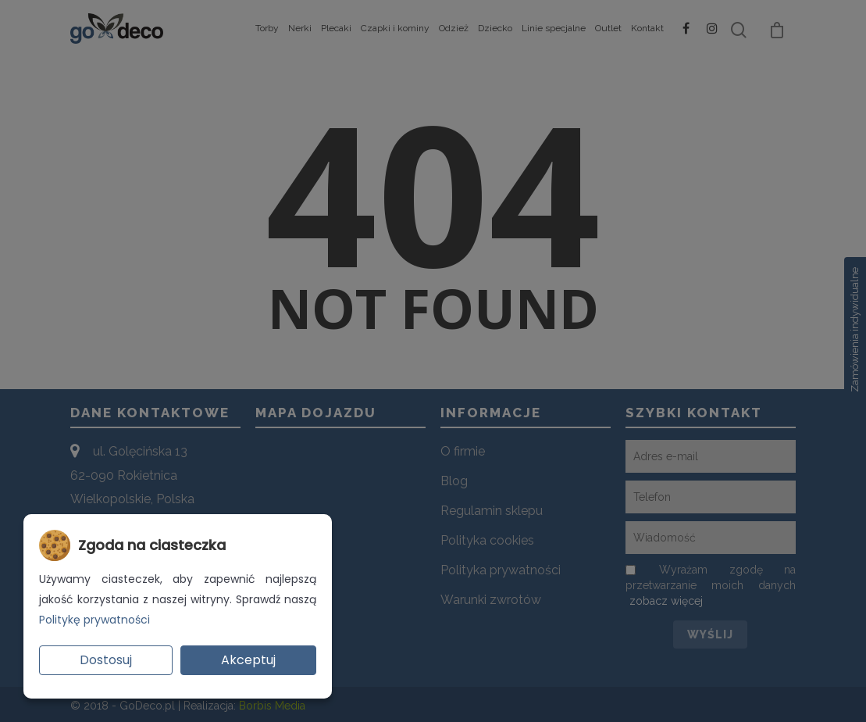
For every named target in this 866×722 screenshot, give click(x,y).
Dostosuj (106, 660)
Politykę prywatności (94, 619)
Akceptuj (248, 660)
